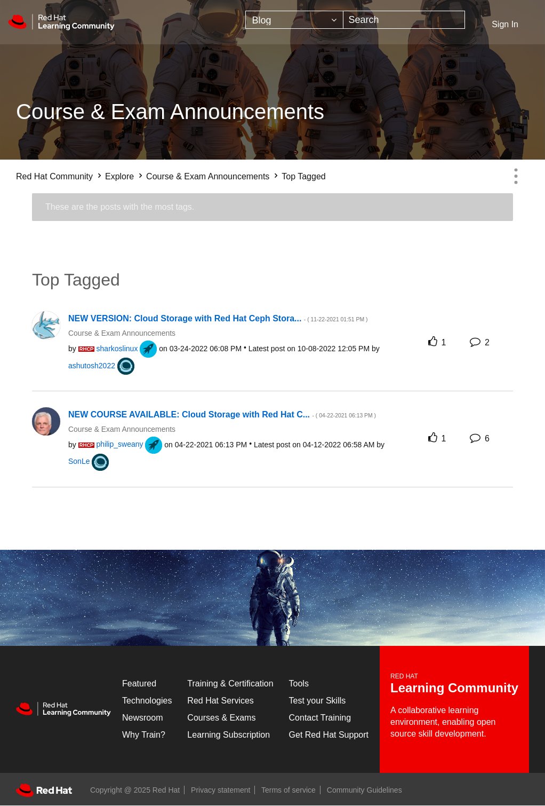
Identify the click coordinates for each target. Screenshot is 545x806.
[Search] (404, 20)
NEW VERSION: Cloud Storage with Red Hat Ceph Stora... (217, 318)
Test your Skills (317, 700)
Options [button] (515, 176)
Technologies (147, 700)
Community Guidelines (364, 790)
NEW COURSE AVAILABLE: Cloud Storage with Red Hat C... (222, 414)
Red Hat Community (54, 176)
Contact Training (320, 717)
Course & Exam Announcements (207, 176)
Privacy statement (220, 790)
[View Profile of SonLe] (79, 461)
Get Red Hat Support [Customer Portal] (328, 734)
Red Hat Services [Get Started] (220, 700)
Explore (119, 176)
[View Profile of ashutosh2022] (91, 365)
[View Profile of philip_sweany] (120, 444)
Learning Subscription (228, 734)
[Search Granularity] (294, 19)
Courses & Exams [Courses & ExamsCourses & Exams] (221, 717)
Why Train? (143, 734)
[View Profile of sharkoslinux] (117, 348)
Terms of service (288, 790)
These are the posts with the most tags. (119, 206)
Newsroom (142, 717)
